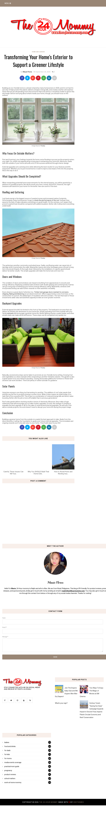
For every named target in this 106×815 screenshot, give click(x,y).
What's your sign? (61, 703)
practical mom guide (11, 766)
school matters (9, 778)
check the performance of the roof (46, 200)
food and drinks (10, 746)
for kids (7, 754)
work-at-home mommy (12, 782)
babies (6, 742)
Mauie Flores (27, 72)
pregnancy (8, 770)
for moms (8, 758)
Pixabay (43, 146)
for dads (7, 750)
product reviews (10, 774)
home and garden (38, 51)
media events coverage (12, 762)
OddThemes (78, 802)
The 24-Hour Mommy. (48, 802)
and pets (10, 313)
